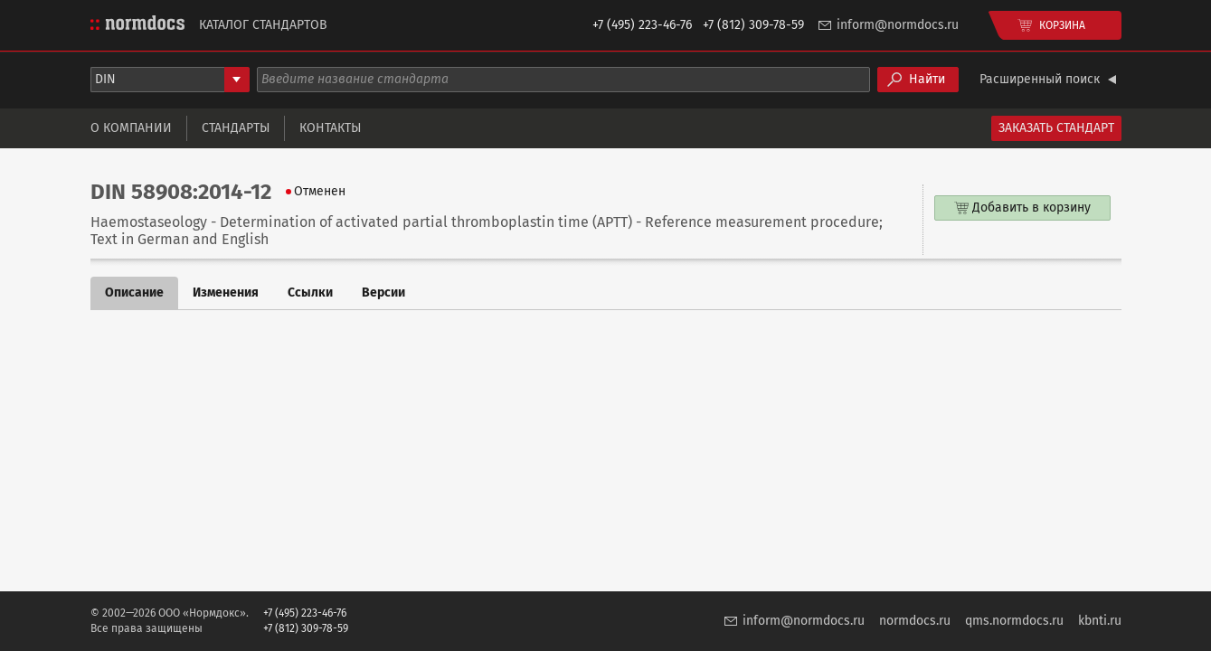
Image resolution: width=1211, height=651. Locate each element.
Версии (383, 292)
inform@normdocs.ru (898, 25)
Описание (134, 292)
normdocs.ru (915, 620)
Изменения (226, 292)
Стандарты (236, 128)
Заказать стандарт (1056, 128)
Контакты (330, 128)
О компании (131, 128)
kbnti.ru (1099, 620)
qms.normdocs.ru (1014, 620)
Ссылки (310, 292)
